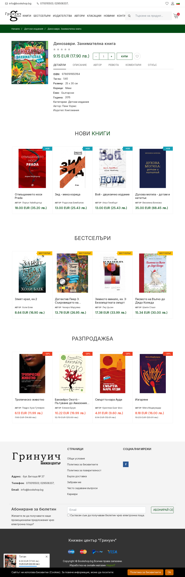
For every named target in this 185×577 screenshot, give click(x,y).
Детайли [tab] (59, 64)
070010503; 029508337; (53, 3)
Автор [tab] (97, 64)
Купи (124, 56)
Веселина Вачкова (152, 202)
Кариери (72, 494)
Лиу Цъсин (107, 307)
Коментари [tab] (133, 64)
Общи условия (76, 458)
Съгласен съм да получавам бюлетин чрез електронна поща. (106, 515)
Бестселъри (42, 15)
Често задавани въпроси (82, 488)
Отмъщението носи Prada (28, 196)
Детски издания (78, 101)
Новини (109, 15)
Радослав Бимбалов (73, 202)
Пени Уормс (69, 105)
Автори (79, 15)
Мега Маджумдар (151, 407)
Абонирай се (163, 509)
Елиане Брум (69, 407)
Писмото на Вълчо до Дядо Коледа (150, 300)
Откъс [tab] (151, 64)
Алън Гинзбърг (110, 202)
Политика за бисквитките (82, 464)
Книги (27, 15)
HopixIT (110, 565)
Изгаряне (141, 399)
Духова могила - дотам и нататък (152, 196)
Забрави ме (74, 482)
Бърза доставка (77, 476)
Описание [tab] (79, 64)
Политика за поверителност (84, 470)
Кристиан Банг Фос (112, 407)
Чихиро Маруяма (71, 307)
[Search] (152, 15)
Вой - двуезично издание (112, 194)
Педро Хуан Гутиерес (33, 407)
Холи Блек (27, 307)
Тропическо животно (29, 399)
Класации (94, 15)
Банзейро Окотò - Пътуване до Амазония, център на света (71, 401)
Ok (169, 572)
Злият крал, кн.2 (26, 299)
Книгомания (72, 110)
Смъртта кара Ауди (108, 399)
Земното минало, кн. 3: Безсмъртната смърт (111, 300)
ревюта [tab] (113, 64)
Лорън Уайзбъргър (32, 202)
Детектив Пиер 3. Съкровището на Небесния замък (67, 300)
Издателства (62, 15)
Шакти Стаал (148, 307)
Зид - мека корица (67, 194)
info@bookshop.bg (18, 3)
